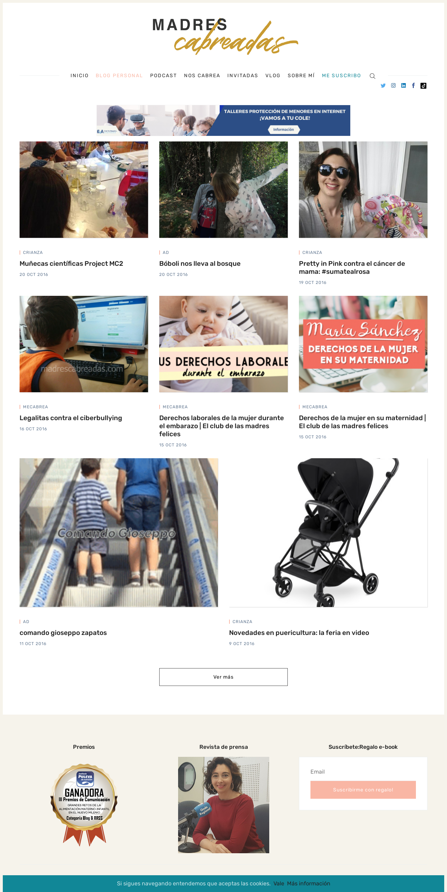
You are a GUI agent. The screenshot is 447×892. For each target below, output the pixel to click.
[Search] (372, 76)
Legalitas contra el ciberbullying (71, 418)
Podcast (163, 75)
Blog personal (119, 76)
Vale (278, 883)
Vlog (273, 75)
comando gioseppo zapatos (63, 633)
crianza (33, 252)
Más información (308, 883)
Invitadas (242, 75)
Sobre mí (301, 75)
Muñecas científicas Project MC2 (71, 263)
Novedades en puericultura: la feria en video (299, 633)
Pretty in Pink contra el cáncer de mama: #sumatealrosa (352, 267)
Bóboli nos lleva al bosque (200, 263)
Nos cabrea (202, 75)
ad (166, 252)
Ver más (223, 677)
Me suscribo (341, 75)
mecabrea (35, 406)
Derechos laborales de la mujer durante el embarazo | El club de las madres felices (221, 426)
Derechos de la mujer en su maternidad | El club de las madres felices (362, 422)
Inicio (80, 75)
